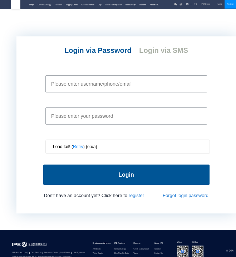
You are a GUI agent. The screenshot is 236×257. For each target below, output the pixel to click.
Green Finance (87, 5)
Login (219, 4)
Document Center (51, 252)
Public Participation (113, 5)
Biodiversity (131, 5)
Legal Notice (65, 252)
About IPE (154, 5)
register (136, 195)
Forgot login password (185, 195)
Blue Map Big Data (121, 253)
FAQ (26, 252)
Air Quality (96, 249)
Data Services (36, 252)
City (99, 5)
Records (58, 5)
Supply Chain (72, 5)
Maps (31, 5)
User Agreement (79, 252)
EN (187, 4)
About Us (157, 249)
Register (230, 4)
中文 (195, 4)
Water (135, 253)
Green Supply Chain (141, 249)
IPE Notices (207, 4)
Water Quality (98, 253)
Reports (142, 5)
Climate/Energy (44, 5)
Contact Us (158, 253)
